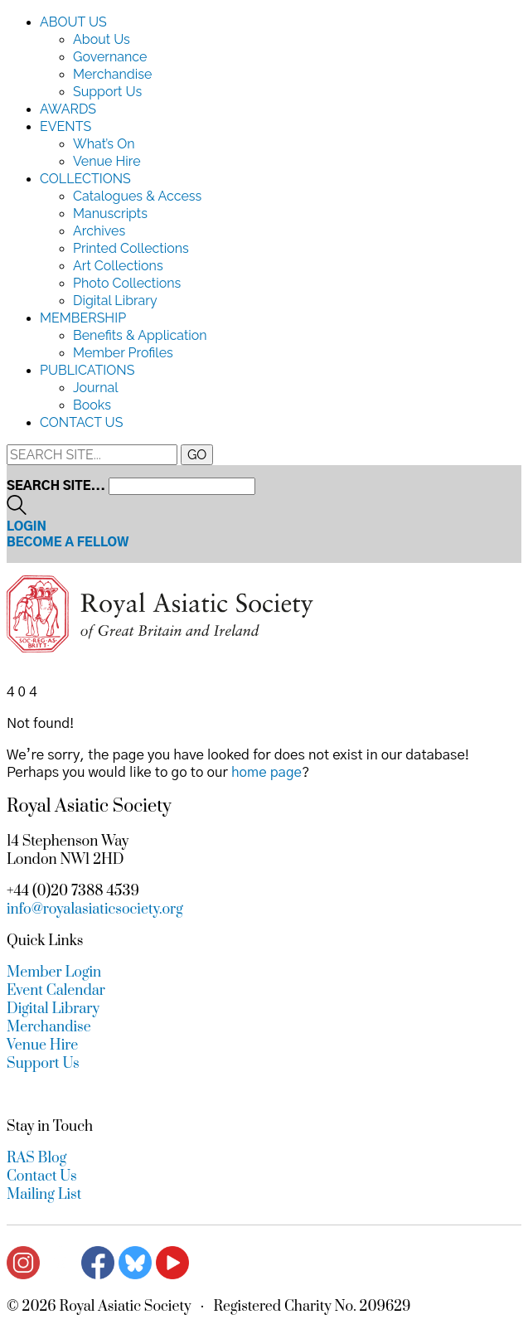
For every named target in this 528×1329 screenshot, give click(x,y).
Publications (87, 370)
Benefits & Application (140, 335)
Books (92, 405)
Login (26, 527)
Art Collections (118, 266)
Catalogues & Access (137, 196)
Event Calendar (56, 991)
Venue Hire (107, 161)
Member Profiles (123, 353)
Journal (96, 387)
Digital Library (115, 300)
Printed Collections (131, 248)
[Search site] (17, 511)
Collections (85, 179)
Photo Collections (127, 283)
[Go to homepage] (160, 648)
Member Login (54, 972)
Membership (83, 318)
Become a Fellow (68, 542)
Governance (110, 57)
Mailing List (44, 1195)
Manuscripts (110, 213)
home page (266, 772)
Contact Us (81, 422)
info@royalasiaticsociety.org (95, 909)
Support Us (107, 91)
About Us (73, 22)
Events (65, 126)
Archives (99, 231)
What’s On (103, 144)
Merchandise (112, 74)
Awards (68, 109)
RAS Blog (36, 1158)
